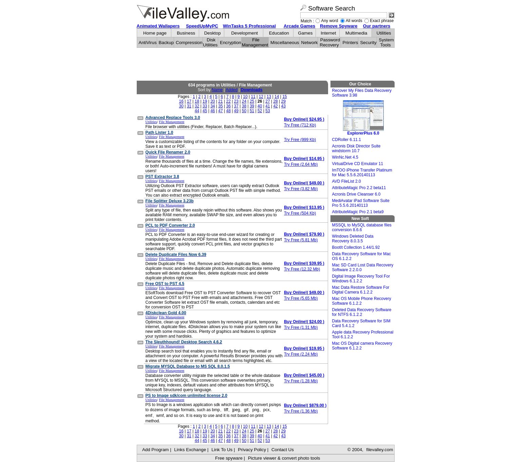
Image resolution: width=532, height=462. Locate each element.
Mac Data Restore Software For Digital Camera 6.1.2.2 (361, 290)
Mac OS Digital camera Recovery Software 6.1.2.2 (362, 345)
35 (220, 106)
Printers (350, 42)
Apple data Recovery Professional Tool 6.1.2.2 (363, 334)
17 (189, 101)
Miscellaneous (284, 42)
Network (309, 42)
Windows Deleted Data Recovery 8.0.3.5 (353, 238)
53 (267, 110)
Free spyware (229, 458)
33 (205, 106)
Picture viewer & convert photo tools (284, 458)
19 (205, 101)
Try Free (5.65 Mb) (301, 298)
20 (212, 101)
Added (232, 89)
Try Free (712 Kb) (300, 125)
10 (245, 96)
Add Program (155, 449)
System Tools (386, 42)
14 (276, 96)
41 (267, 106)
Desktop (212, 33)
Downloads (252, 89)
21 (220, 101)
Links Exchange (190, 449)
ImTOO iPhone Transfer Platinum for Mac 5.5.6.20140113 (362, 172)
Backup (166, 42)
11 (253, 96)
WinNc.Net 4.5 (345, 157)
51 (252, 110)
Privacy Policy (252, 449)
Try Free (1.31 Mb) (301, 327)
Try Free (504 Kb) (300, 213)
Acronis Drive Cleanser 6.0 (356, 194)
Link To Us (221, 449)
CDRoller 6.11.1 (346, 139)
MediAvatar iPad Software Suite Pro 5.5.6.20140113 (361, 203)
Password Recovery (330, 42)
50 (244, 110)
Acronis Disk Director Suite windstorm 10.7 (356, 148)
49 (236, 110)
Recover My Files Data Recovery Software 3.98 (362, 93)
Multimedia (356, 33)
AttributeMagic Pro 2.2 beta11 (359, 187)
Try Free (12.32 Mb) (302, 269)
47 (220, 110)
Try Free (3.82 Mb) (301, 188)
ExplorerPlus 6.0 (363, 118)
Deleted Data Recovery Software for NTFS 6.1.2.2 (362, 312)
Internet (328, 33)
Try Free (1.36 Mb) (301, 411)
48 (228, 110)
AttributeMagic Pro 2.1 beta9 (358, 211)
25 (252, 101)
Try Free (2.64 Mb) (301, 164)
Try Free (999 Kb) (300, 139)
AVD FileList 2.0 (346, 181)
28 (275, 101)
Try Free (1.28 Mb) (301, 381)
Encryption (230, 42)
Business (186, 33)
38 (244, 106)
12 (261, 96)
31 (189, 106)
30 (181, 106)
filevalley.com (379, 449)
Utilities (384, 33)
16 (181, 101)
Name (217, 89)
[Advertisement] (265, 64)
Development (244, 33)
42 (275, 106)
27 (267, 101)
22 (228, 101)
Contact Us (282, 449)
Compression (189, 42)
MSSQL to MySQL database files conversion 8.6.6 (362, 227)
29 (283, 101)
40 (260, 106)
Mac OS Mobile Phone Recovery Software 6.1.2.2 (361, 301)
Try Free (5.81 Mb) (301, 240)
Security (368, 42)
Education (279, 33)
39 (252, 106)
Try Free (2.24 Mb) (301, 354)
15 (284, 96)
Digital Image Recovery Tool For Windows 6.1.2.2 (361, 278)
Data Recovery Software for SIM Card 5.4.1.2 (361, 323)
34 (212, 106)
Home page (155, 33)
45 (205, 110)
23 (236, 101)
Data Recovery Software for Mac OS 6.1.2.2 (361, 256)
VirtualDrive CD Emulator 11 (357, 163)
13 (269, 96)
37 (236, 106)
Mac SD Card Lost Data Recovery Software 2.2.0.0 (363, 267)
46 (212, 110)
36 (228, 106)
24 (244, 101)
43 (283, 106)
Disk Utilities (210, 42)
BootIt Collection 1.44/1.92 (356, 247)
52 (260, 110)
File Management (255, 42)
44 (197, 110)
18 (197, 101)
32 (197, 106)
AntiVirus (148, 42)
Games (305, 33)
